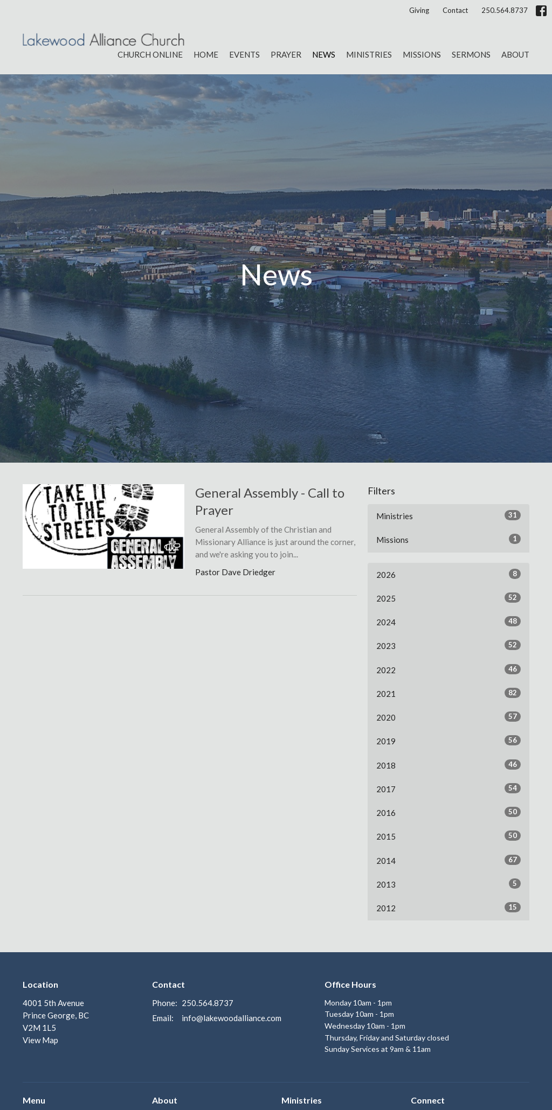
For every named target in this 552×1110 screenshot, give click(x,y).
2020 (448, 716)
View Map (40, 1040)
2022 (448, 669)
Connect (428, 1100)
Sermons (471, 54)
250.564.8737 (504, 10)
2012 (448, 907)
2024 (448, 621)
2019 (448, 740)
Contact (455, 10)
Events (244, 54)
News (323, 54)
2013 (448, 883)
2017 (448, 788)
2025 (448, 597)
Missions (422, 54)
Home (206, 54)
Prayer (286, 54)
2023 (448, 645)
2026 (448, 574)
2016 (448, 812)
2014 (448, 860)
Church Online (150, 54)
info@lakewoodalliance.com (231, 1018)
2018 (448, 764)
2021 (448, 693)
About (515, 54)
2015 (448, 835)
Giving (419, 10)
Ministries (369, 54)
